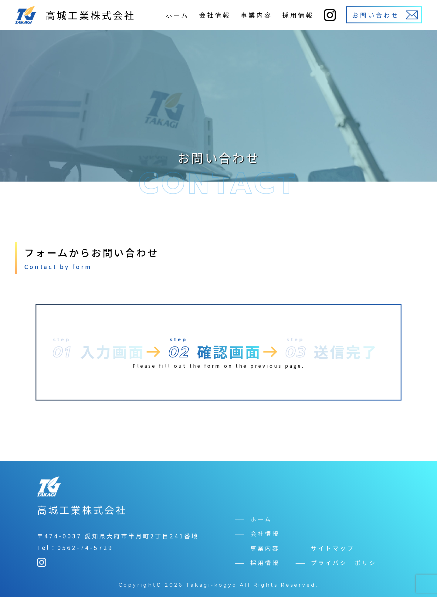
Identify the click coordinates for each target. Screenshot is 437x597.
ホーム (177, 14)
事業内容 (256, 14)
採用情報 (298, 14)
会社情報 (215, 14)
